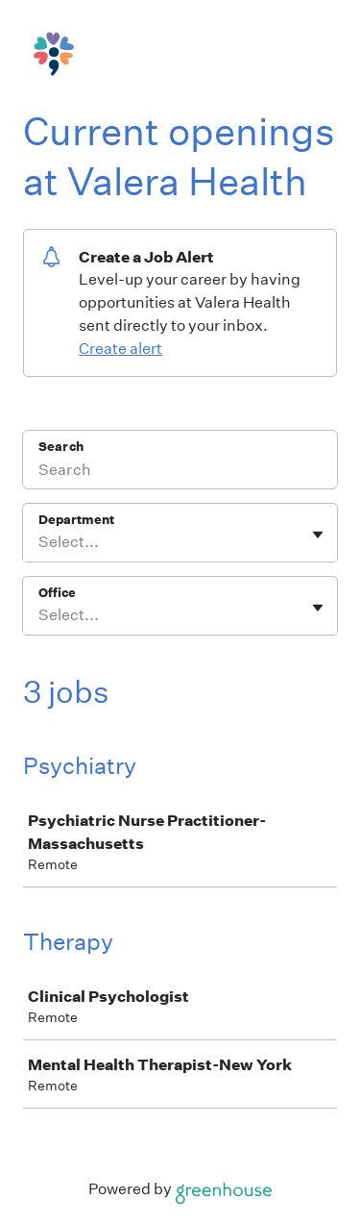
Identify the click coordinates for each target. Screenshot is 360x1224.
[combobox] (39, 542)
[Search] (180, 472)
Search (61, 446)
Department (76, 520)
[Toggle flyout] (317, 534)
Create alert (120, 348)
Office (57, 593)
